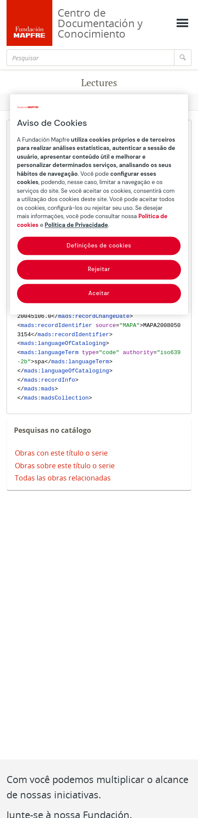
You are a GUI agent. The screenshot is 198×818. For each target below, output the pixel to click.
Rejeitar (99, 269)
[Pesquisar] (90, 57)
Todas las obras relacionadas (63, 478)
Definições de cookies (99, 246)
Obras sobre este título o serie (65, 465)
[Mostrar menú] (182, 23)
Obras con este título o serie (61, 453)
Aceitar (99, 293)
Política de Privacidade (76, 225)
